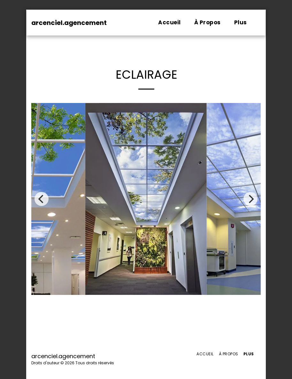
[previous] (42, 199)
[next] (250, 199)
